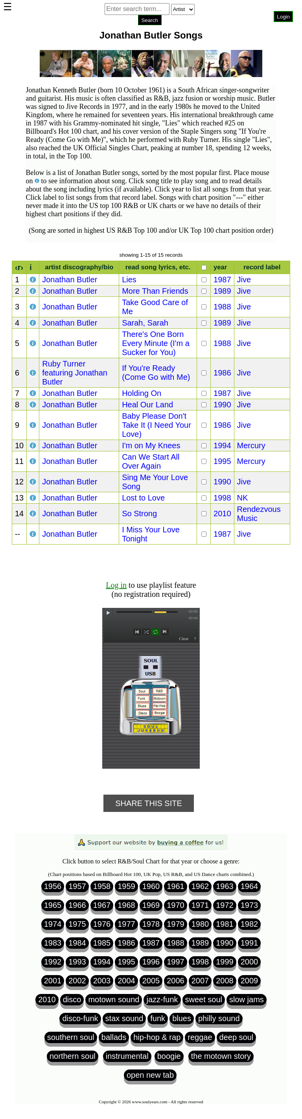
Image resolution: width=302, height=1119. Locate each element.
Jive (244, 279)
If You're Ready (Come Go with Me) (156, 372)
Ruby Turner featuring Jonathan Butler (74, 372)
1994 (222, 445)
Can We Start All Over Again (150, 461)
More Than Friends (155, 291)
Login (283, 17)
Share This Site (148, 803)
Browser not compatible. (150, 31)
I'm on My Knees (151, 445)
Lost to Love (143, 497)
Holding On (141, 393)
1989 (222, 291)
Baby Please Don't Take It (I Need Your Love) (156, 425)
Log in (116, 585)
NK (242, 497)
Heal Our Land (147, 404)
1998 (222, 497)
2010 (222, 513)
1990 (222, 404)
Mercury (251, 445)
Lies (129, 279)
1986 (222, 372)
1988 (222, 306)
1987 (222, 279)
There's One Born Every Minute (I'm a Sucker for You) (156, 343)
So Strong (139, 513)
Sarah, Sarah (145, 322)
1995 (222, 461)
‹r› (19, 267)
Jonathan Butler (69, 279)
